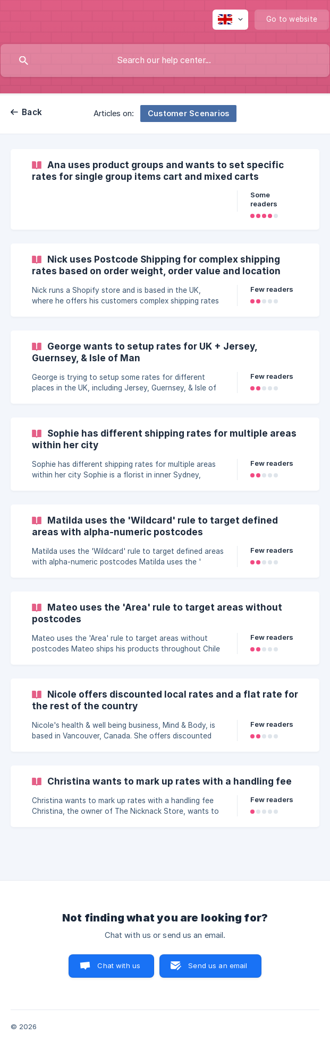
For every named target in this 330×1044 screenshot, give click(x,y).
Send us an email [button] (217, 965)
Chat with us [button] (118, 965)
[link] (165, 189)
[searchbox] (165, 60)
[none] (230, 20)
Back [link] (32, 112)
